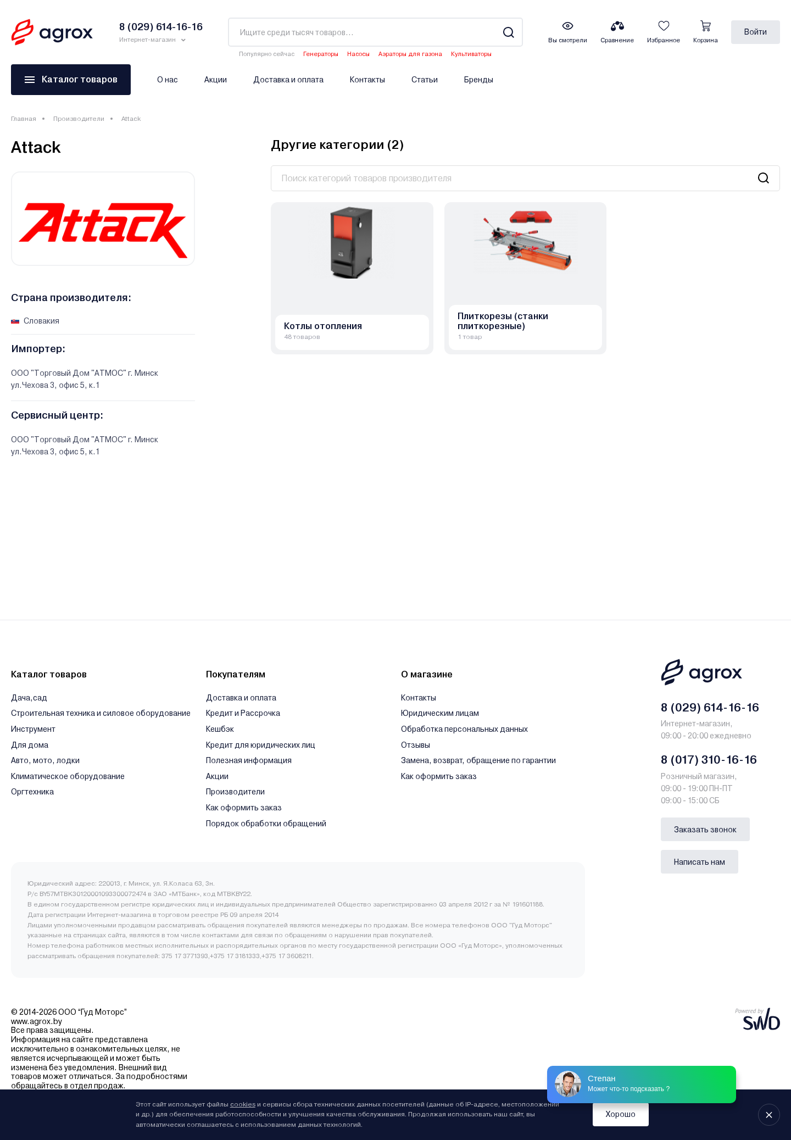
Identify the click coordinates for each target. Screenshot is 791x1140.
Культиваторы (471, 54)
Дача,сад (29, 697)
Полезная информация (249, 760)
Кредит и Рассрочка (243, 713)
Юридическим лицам (440, 713)
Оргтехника (32, 791)
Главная (23, 119)
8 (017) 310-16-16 (709, 759)
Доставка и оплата (288, 79)
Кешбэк (220, 729)
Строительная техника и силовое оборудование (101, 713)
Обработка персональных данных (464, 729)
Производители (78, 119)
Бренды (478, 79)
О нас (167, 79)
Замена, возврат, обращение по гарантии (478, 760)
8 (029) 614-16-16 (710, 707)
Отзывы (415, 745)
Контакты (367, 79)
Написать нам (699, 862)
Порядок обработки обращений (266, 823)
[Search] (508, 32)
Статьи (424, 79)
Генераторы (320, 54)
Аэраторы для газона (410, 54)
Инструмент (33, 729)
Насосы (358, 54)
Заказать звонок (705, 829)
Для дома (29, 745)
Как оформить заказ (244, 807)
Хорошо (621, 1114)
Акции (215, 79)
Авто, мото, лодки (45, 760)
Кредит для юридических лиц (260, 745)
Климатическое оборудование (68, 776)
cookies (242, 1104)
